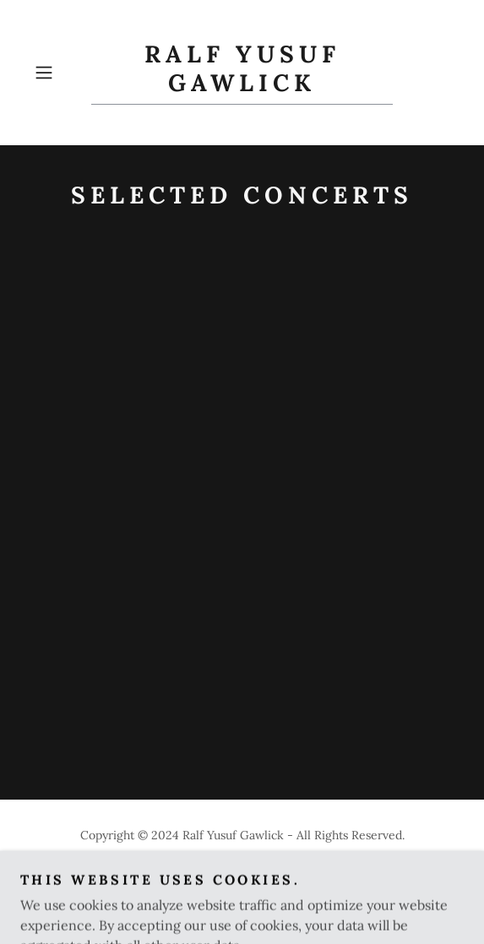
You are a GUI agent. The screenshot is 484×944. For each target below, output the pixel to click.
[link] (241, 73)
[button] (59, 73)
